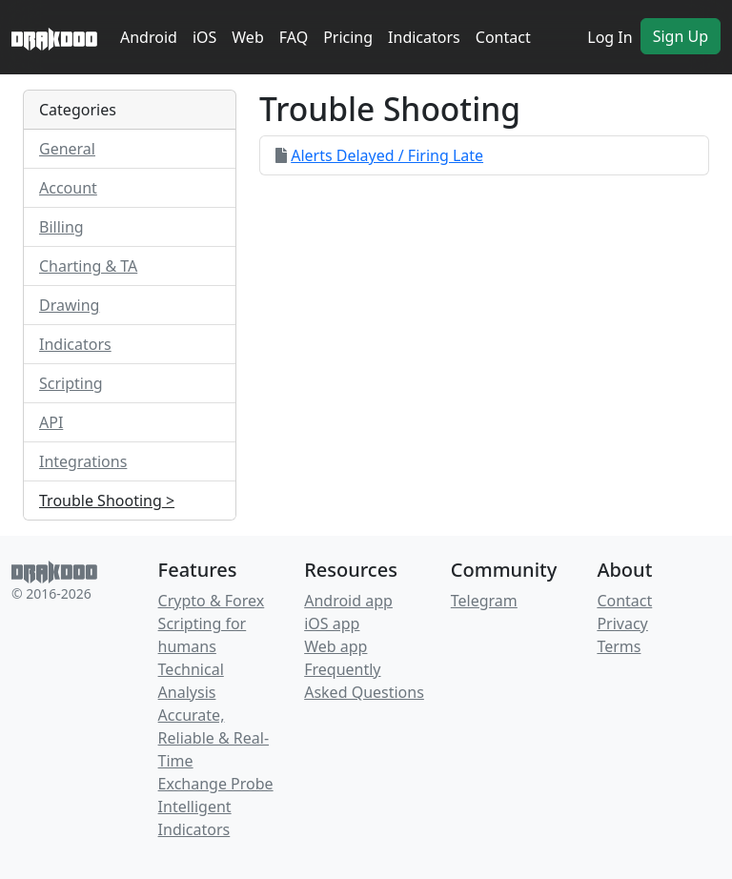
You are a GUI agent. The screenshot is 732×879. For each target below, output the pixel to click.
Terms (618, 646)
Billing (61, 226)
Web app (335, 646)
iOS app (331, 623)
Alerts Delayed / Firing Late (387, 155)
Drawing (69, 305)
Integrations (83, 461)
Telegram (484, 600)
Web (247, 37)
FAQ (293, 37)
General (67, 148)
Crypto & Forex (211, 600)
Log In (609, 37)
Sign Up (680, 36)
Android (148, 37)
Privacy (622, 623)
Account (68, 187)
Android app (348, 600)
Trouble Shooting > (106, 500)
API (51, 422)
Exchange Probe (216, 783)
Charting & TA (88, 266)
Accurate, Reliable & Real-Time (213, 738)
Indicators (424, 37)
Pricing (348, 37)
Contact (503, 37)
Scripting (71, 383)
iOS (204, 37)
